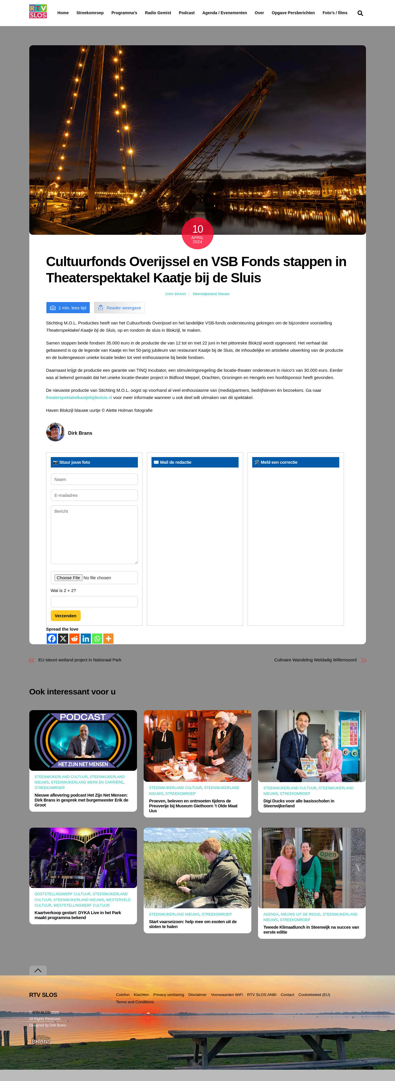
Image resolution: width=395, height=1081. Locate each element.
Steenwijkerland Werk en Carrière (87, 794)
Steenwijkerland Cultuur (61, 788)
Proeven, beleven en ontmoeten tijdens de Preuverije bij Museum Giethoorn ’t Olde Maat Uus (193, 817)
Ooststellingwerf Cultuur (63, 905)
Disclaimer (197, 1006)
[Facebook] (52, 650)
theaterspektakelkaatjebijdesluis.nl (79, 408)
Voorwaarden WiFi (227, 1006)
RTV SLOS (41, 1024)
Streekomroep (91, 13)
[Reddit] (74, 650)
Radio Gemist (173, 12)
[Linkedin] (86, 650)
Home (58, 12)
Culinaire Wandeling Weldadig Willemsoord (315, 671)
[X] (63, 650)
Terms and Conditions (135, 1013)
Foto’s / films (71, 24)
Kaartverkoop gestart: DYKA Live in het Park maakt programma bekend (78, 926)
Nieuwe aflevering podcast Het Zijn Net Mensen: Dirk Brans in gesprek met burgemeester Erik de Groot (81, 811)
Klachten (141, 1006)
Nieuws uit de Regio (300, 926)
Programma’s (135, 13)
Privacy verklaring (168, 1006)
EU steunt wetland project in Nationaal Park (79, 671)
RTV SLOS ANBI (262, 1006)
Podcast (202, 12)
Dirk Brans (175, 305)
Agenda (271, 926)
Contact (287, 1006)
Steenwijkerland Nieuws (210, 305)
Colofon (123, 1006)
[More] (108, 650)
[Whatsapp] (97, 650)
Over (274, 12)
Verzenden (66, 626)
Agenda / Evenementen (239, 12)
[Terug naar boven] (38, 982)
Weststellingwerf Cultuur (81, 917)
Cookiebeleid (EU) (314, 1006)
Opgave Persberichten (314, 13)
